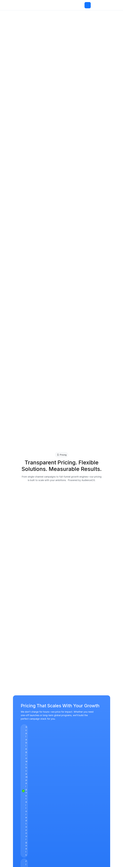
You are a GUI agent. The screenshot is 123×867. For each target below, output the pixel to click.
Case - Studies (46, 803)
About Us (18, 818)
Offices (17, 829)
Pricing (16, 813)
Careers (17, 823)
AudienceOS (19, 808)
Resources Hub (46, 808)
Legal (41, 813)
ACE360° (18, 803)
